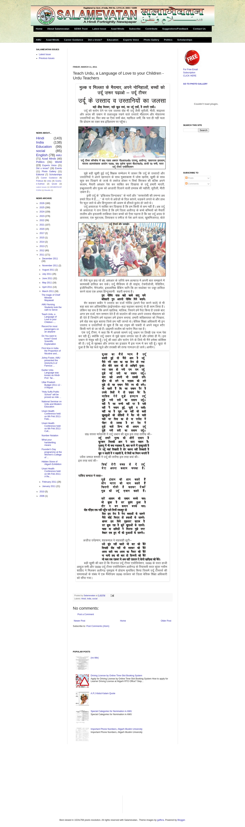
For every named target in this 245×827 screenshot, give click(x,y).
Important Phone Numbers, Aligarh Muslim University (116, 729)
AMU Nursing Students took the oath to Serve (51, 307)
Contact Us (199, 28)
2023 (42, 216)
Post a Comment (86, 614)
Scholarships (184, 39)
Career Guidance (73, 39)
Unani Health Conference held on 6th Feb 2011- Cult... (51, 427)
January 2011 (49, 486)
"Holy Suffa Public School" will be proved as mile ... (51, 394)
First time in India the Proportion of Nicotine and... (51, 351)
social (94, 598)
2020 (42, 229)
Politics (168, 39)
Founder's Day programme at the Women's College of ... (52, 453)
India (89, 598)
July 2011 (47, 274)
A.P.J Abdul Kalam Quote (103, 693)
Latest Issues (41, 187)
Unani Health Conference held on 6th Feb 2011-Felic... (51, 415)
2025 (42, 207)
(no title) (95, 657)
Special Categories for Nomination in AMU (111, 711)
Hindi (83, 598)
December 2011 (50, 258)
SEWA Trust (80, 28)
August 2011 (48, 269)
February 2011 (49, 482)
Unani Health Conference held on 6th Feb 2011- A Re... (51, 472)
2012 (42, 250)
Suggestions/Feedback (175, 28)
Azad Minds (117, 28)
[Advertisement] (116, 53)
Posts (189, 178)
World (58, 161)
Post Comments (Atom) (97, 626)
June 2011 (47, 278)
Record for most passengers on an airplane (50, 329)
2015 (42, 237)
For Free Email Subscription (192, 69)
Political (39, 181)
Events (58, 168)
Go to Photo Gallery (195, 84)
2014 (42, 242)
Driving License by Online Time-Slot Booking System (116, 675)
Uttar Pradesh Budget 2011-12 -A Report (51, 385)
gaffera (160, 820)
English (42, 155)
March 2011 (48, 291)
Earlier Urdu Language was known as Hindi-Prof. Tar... (51, 374)
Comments (192, 183)
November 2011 (50, 265)
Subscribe (135, 28)
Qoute (54, 184)
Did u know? (95, 39)
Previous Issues (47, 58)
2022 (42, 220)
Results (47, 190)
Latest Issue (99, 28)
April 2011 (47, 287)
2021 (42, 224)
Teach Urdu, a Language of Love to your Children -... (49, 318)
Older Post (166, 621)
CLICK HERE (189, 75)
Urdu (49, 181)
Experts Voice (131, 39)
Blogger (181, 820)
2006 (42, 496)
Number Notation (50, 435)
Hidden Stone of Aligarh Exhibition (51, 463)
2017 (42, 233)
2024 (42, 211)
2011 (42, 254)
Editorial (40, 174)
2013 (42, 246)
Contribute (151, 28)
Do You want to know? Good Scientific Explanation (49, 340)
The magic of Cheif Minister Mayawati (51, 298)
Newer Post (79, 621)
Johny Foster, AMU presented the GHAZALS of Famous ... (51, 362)
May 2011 (47, 282)
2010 (42, 491)
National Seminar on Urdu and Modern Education (52, 404)
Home (39, 28)
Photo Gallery (151, 39)
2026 (42, 203)
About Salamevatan (58, 28)
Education (113, 39)
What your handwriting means (49, 442)
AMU (38, 39)
